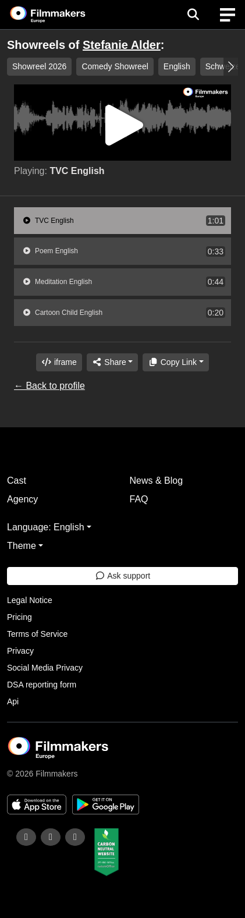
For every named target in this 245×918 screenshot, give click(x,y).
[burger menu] (227, 15)
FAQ (139, 499)
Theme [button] (21, 546)
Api (13, 701)
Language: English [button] (45, 527)
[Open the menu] (193, 15)
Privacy (20, 650)
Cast (16, 480)
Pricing (19, 617)
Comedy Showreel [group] (114, 66)
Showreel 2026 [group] (39, 66)
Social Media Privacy (45, 667)
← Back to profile (49, 386)
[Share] (112, 362)
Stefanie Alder (122, 44)
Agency (22, 499)
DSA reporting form (41, 684)
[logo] (61, 14)
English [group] (177, 66)
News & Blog (156, 480)
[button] (230, 67)
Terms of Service (37, 634)
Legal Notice (29, 600)
